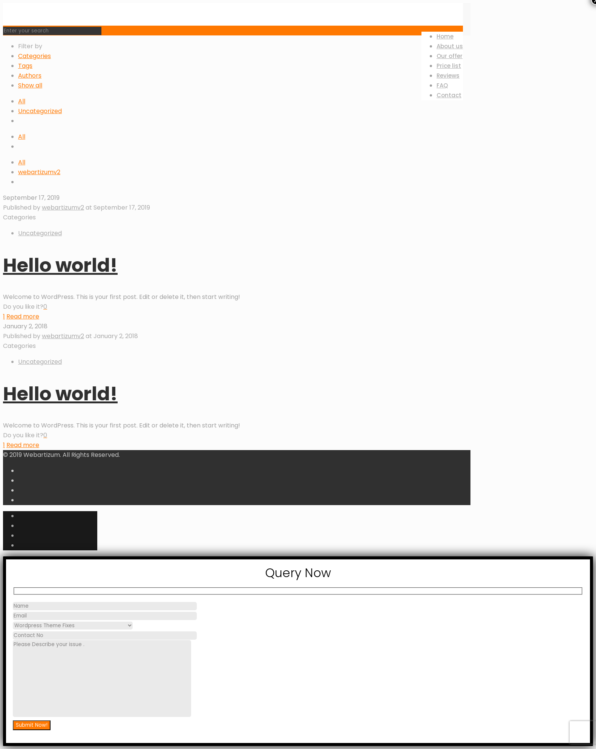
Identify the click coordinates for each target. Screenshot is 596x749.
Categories (34, 56)
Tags (25, 65)
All (21, 101)
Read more (22, 316)
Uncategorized (40, 111)
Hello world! (60, 265)
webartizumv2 (39, 172)
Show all (30, 85)
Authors (29, 75)
